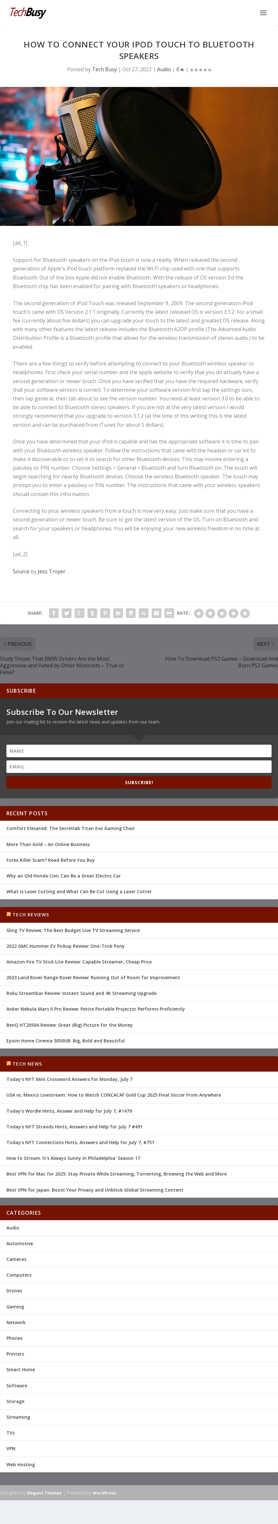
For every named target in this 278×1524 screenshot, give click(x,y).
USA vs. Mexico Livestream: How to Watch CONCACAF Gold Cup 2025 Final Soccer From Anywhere (113, 1095)
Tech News (27, 1064)
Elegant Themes (44, 1493)
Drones (14, 1291)
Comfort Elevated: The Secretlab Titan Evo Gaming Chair (70, 828)
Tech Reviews (31, 915)
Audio (164, 69)
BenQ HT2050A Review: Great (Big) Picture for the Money (69, 1025)
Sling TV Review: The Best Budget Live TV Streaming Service (73, 930)
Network (16, 1322)
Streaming (18, 1417)
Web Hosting (20, 1464)
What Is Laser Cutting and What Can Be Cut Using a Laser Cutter (79, 891)
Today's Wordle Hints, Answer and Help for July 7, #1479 (69, 1111)
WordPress (104, 1493)
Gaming (15, 1307)
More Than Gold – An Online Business (48, 844)
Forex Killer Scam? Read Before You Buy (50, 860)
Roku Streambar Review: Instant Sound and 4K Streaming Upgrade (81, 993)
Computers (18, 1275)
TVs (10, 1433)
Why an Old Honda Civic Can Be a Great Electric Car (63, 876)
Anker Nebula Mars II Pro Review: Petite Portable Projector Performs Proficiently (95, 1009)
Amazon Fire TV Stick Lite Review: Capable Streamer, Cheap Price (79, 962)
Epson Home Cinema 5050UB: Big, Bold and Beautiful (65, 1041)
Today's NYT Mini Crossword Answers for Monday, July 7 (69, 1079)
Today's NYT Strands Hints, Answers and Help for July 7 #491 (74, 1127)
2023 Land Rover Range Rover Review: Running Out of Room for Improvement (93, 977)
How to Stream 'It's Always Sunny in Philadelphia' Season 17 (73, 1158)
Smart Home (20, 1369)
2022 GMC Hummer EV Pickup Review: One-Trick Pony (65, 946)
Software (16, 1386)
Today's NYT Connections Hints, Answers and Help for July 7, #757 (80, 1142)
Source (21, 571)
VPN (10, 1448)
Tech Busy (104, 69)
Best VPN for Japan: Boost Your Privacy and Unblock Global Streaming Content (94, 1190)
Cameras (16, 1259)
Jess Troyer (51, 571)
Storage (15, 1401)
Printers (15, 1354)
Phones (14, 1338)
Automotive (19, 1243)
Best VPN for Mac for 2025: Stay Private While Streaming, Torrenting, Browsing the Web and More (116, 1174)
